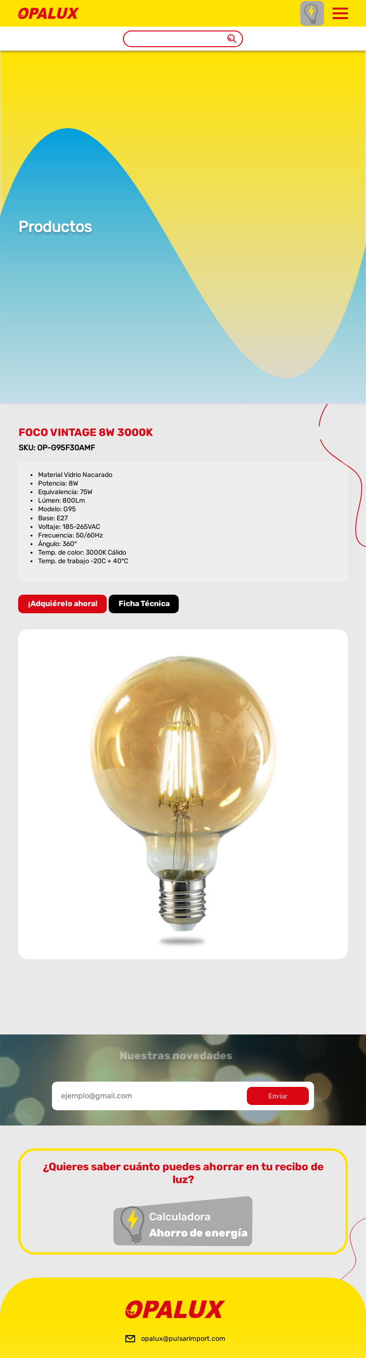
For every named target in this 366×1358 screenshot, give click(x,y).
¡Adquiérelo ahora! (64, 603)
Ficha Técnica (145, 603)
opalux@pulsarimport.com (183, 1339)
